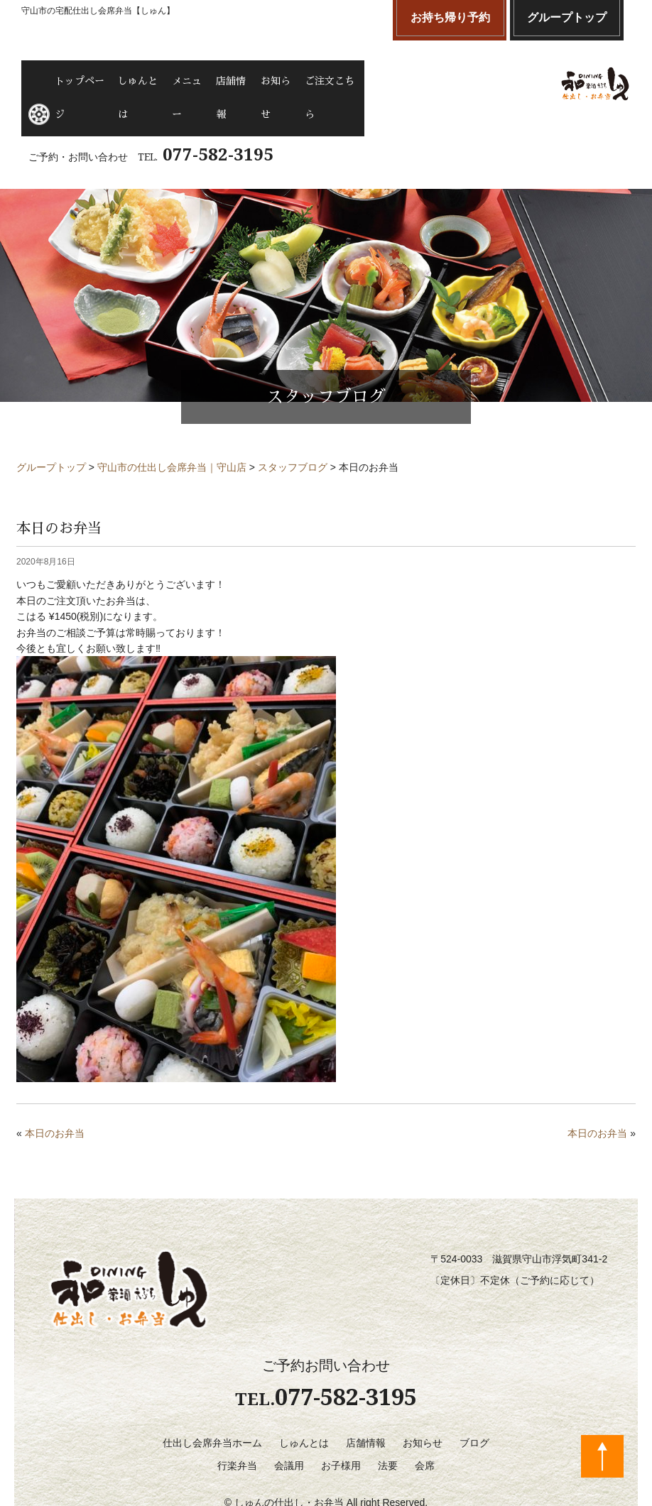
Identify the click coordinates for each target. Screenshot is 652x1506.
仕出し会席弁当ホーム (212, 1402)
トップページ (89, 78)
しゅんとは (161, 78)
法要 (388, 1425)
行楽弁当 (237, 1425)
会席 (425, 1425)
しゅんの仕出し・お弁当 (289, 1462)
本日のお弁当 (55, 1093)
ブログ (474, 1402)
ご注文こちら (403, 78)
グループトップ (567, 17)
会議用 (289, 1425)
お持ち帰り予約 (450, 17)
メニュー (223, 78)
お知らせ (336, 78)
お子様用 (341, 1425)
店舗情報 (280, 78)
